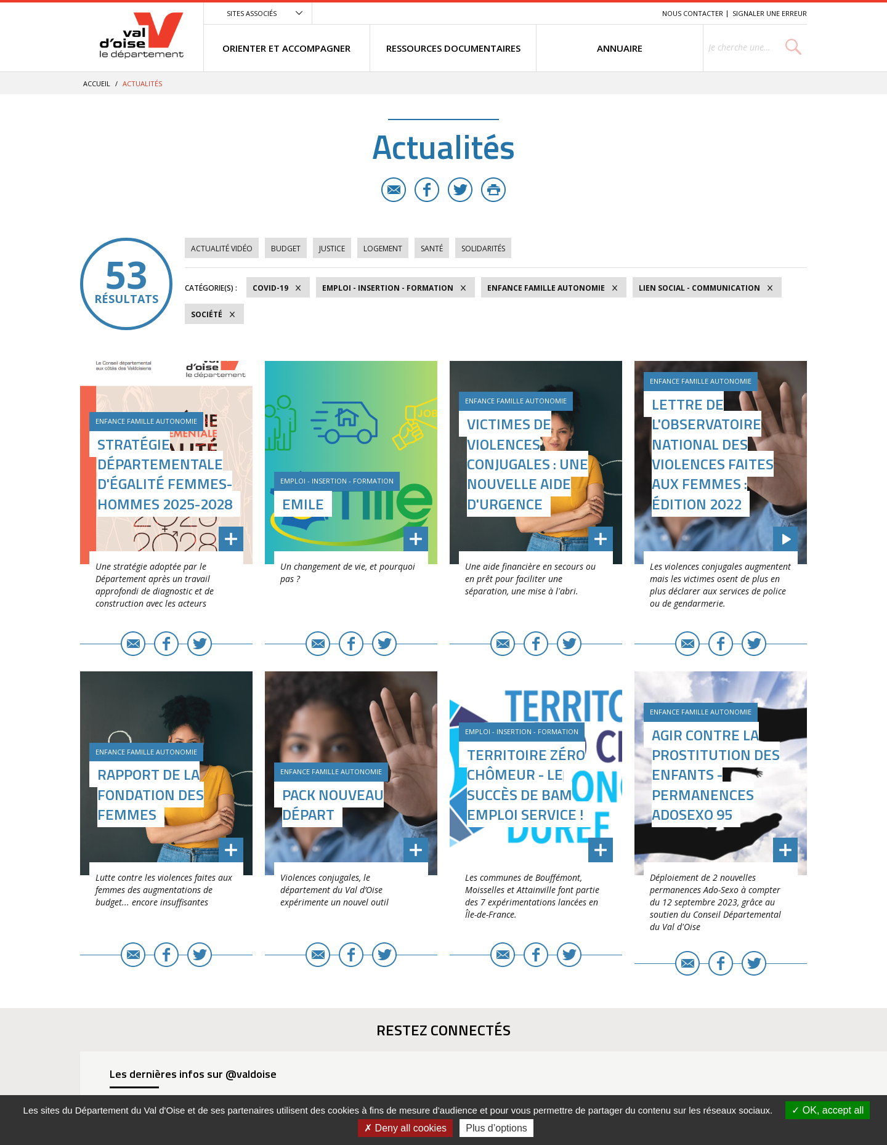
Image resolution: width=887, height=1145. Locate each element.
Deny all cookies (405, 1128)
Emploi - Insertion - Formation (387, 288)
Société (206, 314)
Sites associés (252, 13)
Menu (563, 13)
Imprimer (493, 189)
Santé (432, 248)
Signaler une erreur (769, 13)
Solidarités (483, 248)
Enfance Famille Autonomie (546, 288)
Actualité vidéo (222, 248)
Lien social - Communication (699, 288)
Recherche (636, 13)
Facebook (427, 189)
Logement (382, 248)
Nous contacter (692, 13)
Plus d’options (496, 1128)
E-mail (393, 189)
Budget (286, 248)
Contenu (594, 13)
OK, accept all (828, 1110)
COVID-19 (270, 288)
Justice (332, 248)
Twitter (460, 189)
